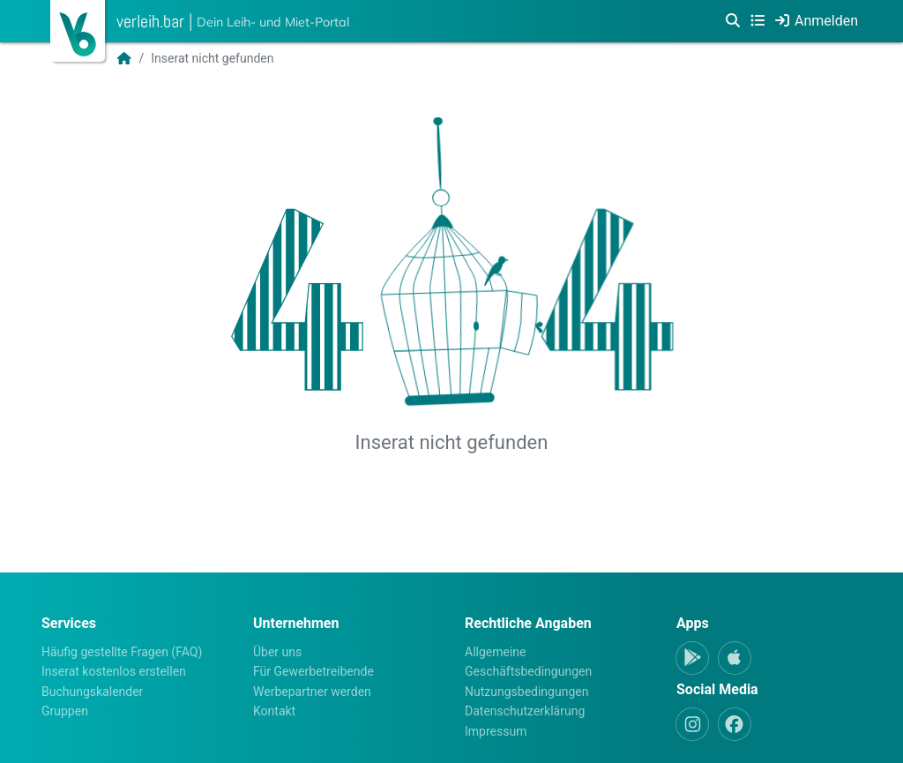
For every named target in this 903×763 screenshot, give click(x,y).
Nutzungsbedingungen (526, 691)
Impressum (495, 731)
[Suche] (732, 21)
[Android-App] (692, 658)
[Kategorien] (757, 21)
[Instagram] (692, 724)
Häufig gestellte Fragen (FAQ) (121, 652)
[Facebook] (734, 724)
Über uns (277, 652)
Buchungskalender (92, 691)
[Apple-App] (734, 658)
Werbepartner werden (312, 691)
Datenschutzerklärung (525, 711)
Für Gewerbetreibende (313, 671)
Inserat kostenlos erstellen (113, 671)
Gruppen (64, 711)
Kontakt (274, 711)
